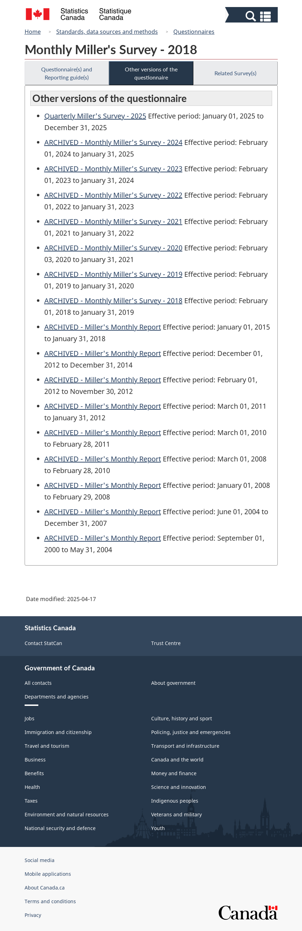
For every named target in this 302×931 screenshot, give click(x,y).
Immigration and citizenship (58, 732)
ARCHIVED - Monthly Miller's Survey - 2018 (113, 300)
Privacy (33, 915)
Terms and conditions (50, 901)
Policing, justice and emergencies (191, 732)
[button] (252, 16)
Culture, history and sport (181, 718)
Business (35, 759)
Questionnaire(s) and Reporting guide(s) (66, 73)
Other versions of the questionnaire (151, 73)
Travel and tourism (47, 745)
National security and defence (60, 828)
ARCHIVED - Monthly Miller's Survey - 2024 (113, 142)
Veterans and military (176, 814)
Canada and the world (177, 759)
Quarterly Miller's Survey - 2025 (95, 116)
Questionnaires (193, 32)
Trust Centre (166, 643)
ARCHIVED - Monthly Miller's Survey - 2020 (113, 248)
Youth (158, 828)
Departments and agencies (57, 696)
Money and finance (174, 773)
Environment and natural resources (67, 814)
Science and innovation (178, 787)
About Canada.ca (45, 887)
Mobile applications (48, 874)
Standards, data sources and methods (107, 32)
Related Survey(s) (235, 73)
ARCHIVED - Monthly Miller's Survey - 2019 (113, 274)
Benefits (34, 773)
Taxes (31, 800)
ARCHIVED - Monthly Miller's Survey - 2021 (113, 221)
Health (32, 787)
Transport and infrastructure (185, 745)
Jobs (29, 718)
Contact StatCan (43, 643)
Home (33, 32)
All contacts (38, 683)
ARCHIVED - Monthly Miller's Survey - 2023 (113, 168)
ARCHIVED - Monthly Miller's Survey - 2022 (113, 195)
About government (173, 683)
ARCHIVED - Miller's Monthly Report (102, 327)
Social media (39, 860)
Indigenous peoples (174, 800)
